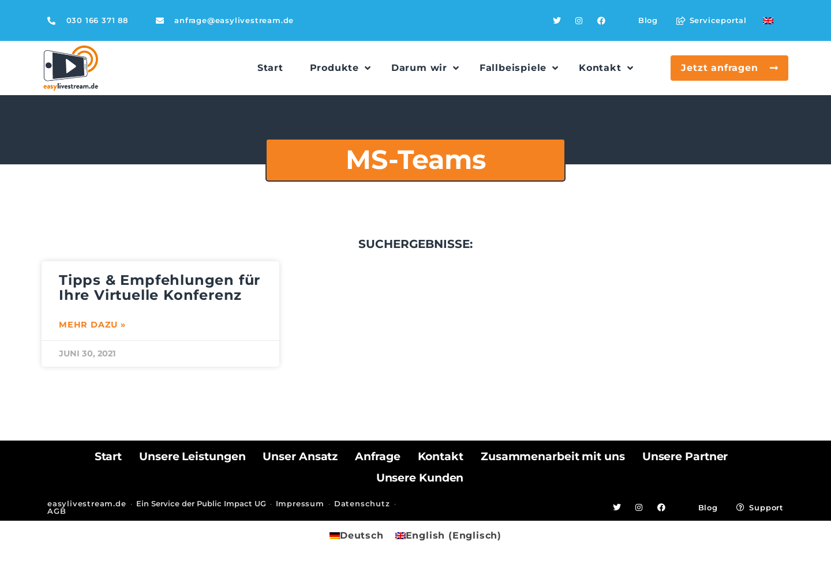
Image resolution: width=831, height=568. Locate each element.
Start (108, 456)
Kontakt (440, 456)
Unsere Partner (685, 456)
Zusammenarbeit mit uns (553, 456)
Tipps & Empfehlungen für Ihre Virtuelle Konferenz (159, 287)
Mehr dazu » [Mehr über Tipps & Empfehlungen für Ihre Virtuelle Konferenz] (92, 325)
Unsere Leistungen (192, 456)
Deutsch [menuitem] (362, 535)
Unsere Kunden (420, 477)
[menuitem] (768, 20)
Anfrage (377, 456)
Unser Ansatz (300, 456)
